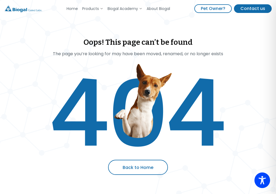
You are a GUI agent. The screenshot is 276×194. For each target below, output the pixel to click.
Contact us (252, 8)
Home (72, 8)
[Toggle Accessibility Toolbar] (262, 180)
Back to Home (138, 167)
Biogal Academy (123, 8)
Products (90, 8)
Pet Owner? (213, 8)
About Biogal (158, 8)
